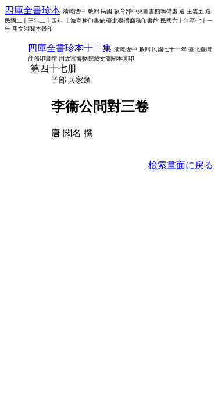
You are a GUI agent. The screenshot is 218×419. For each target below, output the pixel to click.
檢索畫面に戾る (180, 165)
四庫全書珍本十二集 (70, 48)
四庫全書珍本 (32, 10)
